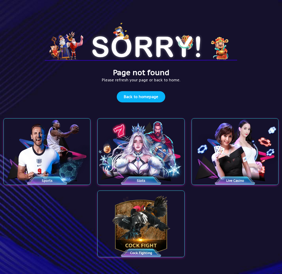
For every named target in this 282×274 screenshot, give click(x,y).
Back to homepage (141, 96)
